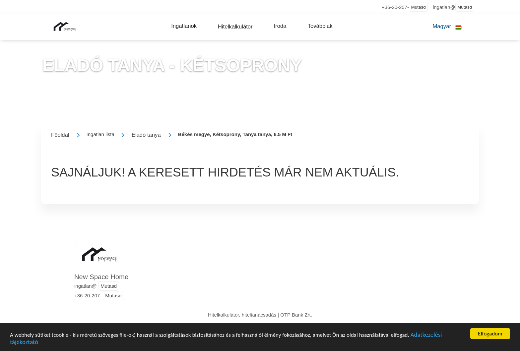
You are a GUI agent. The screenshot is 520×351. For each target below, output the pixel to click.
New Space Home (101, 276)
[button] (183, 26)
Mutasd (418, 7)
